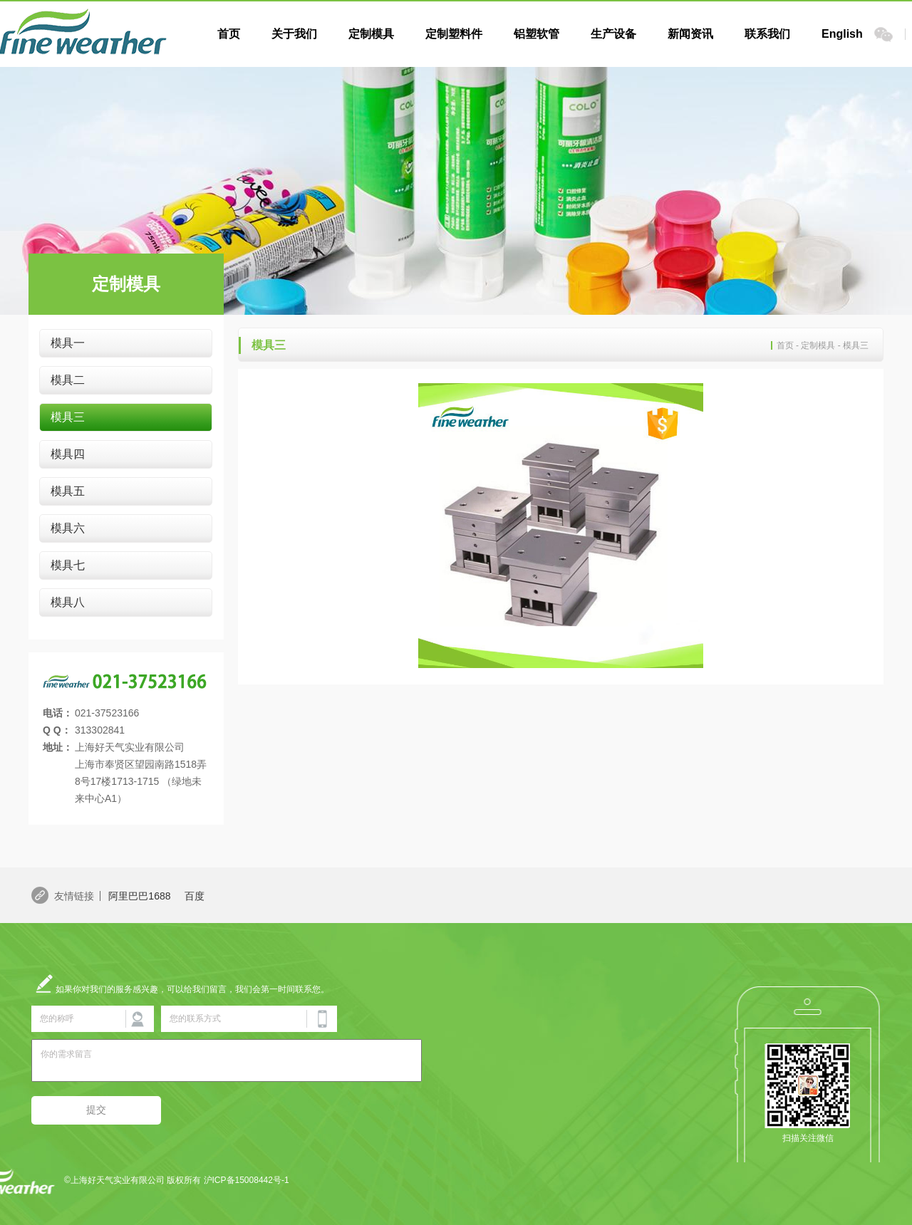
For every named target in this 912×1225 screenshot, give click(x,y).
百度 (194, 896)
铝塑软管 (536, 34)
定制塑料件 (453, 34)
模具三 (68, 417)
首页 (228, 34)
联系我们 (767, 34)
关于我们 (294, 34)
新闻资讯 (690, 34)
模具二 (68, 380)
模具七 (68, 565)
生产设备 (613, 34)
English (842, 34)
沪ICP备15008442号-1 (246, 1180)
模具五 (68, 491)
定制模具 (371, 34)
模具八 (68, 602)
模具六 (68, 528)
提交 (96, 1109)
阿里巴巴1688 (139, 896)
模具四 (68, 454)
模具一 (68, 343)
